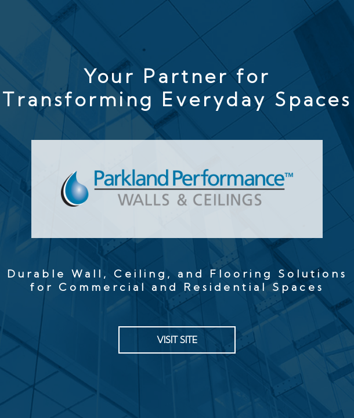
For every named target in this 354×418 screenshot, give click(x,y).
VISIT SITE (177, 339)
